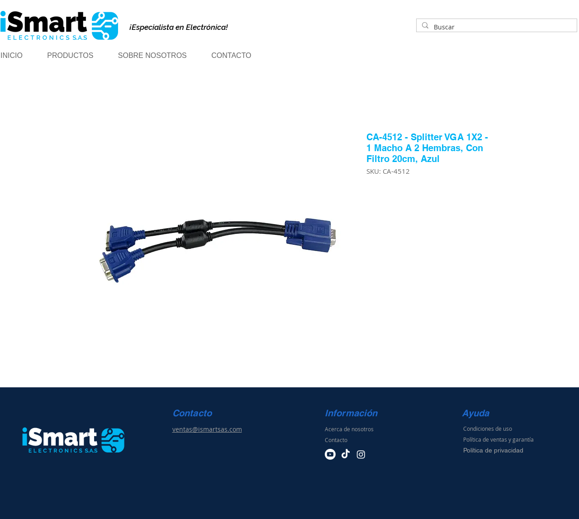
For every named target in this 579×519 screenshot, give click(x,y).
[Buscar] (496, 27)
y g (512, 439)
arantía (525, 439)
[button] (78, 55)
